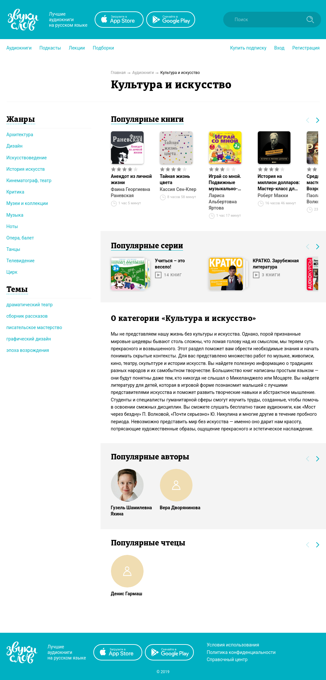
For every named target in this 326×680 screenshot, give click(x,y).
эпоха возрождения (28, 350)
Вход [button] (279, 48)
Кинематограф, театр (29, 180)
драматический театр (30, 304)
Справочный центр (227, 659)
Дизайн (15, 146)
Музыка (15, 215)
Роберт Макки (273, 195)
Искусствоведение (27, 157)
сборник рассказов (27, 316)
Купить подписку (248, 48)
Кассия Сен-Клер (178, 189)
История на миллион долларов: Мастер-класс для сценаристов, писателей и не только (279, 183)
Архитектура (20, 134)
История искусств (26, 169)
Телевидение (21, 260)
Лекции (77, 48)
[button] (19, 47)
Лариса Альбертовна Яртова (223, 201)
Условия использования (233, 644)
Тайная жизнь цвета (175, 179)
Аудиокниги (19, 48)
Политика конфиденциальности (241, 652)
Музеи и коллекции (27, 203)
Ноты (12, 226)
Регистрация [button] (306, 48)
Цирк (12, 272)
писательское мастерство (34, 327)
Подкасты (50, 48)
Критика (15, 192)
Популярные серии (147, 246)
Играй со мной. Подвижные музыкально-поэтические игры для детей (228, 183)
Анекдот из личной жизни (131, 179)
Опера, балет (20, 237)
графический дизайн (29, 338)
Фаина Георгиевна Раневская (130, 192)
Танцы (13, 249)
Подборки (103, 48)
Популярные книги (147, 120)
